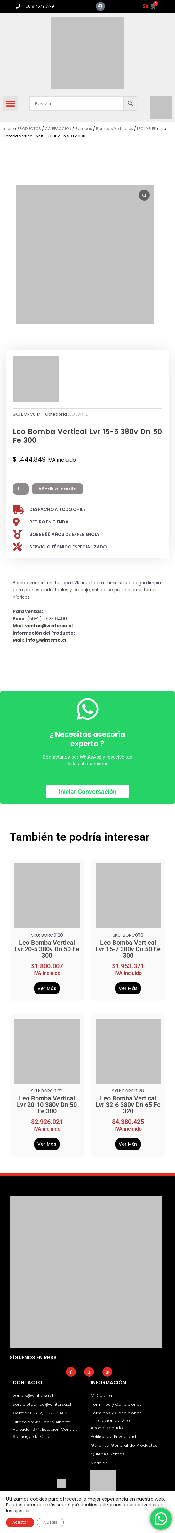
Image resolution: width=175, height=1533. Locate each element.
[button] (10, 103)
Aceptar (20, 1522)
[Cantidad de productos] (21, 489)
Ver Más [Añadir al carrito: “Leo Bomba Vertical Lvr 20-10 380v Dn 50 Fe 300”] (46, 1144)
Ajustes (50, 1522)
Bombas (83, 128)
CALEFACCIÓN (58, 128)
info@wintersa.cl (46, 640)
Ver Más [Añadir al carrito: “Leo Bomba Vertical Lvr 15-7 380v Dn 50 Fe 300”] (128, 988)
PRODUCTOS (29, 128)
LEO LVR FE (146, 128)
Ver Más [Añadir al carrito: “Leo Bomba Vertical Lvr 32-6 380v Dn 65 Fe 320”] (128, 1144)
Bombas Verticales (114, 128)
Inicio (8, 128)
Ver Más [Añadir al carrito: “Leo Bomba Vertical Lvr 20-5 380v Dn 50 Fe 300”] (46, 988)
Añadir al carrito (57, 489)
